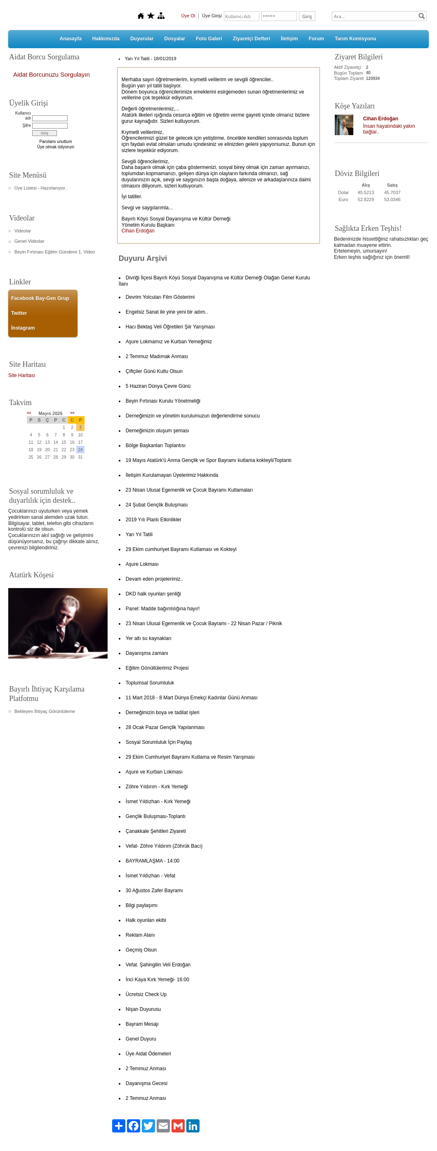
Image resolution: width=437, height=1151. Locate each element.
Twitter (19, 313)
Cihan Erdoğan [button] (138, 231)
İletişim (289, 39)
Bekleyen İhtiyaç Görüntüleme (44, 711)
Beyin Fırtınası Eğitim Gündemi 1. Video (54, 251)
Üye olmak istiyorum (55, 147)
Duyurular (142, 39)
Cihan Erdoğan (380, 119)
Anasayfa (70, 39)
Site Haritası (21, 375)
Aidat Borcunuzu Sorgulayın (51, 74)
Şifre (26, 125)
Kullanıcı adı (23, 115)
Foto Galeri (209, 39)
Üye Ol (188, 15)
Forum (316, 39)
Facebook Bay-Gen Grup (40, 298)
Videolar (22, 230)
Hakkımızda (106, 39)
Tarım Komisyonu (355, 39)
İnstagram (23, 328)
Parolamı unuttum (56, 141)
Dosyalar (175, 39)
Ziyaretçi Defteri (251, 39)
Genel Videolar (29, 241)
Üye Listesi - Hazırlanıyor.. (40, 187)
